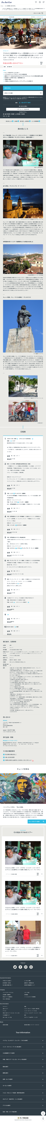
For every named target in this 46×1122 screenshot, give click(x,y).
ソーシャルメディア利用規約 (30, 996)
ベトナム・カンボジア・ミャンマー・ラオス (33, 1013)
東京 (23, 103)
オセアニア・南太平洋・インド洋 (30, 1017)
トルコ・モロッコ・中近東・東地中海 (31, 1008)
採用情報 (26, 994)
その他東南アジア (6, 1015)
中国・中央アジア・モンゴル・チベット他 (11, 1013)
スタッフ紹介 (27, 992)
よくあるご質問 (27, 980)
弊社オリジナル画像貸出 (7, 996)
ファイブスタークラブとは (8, 992)
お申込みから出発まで (7, 980)
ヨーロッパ (5, 1006)
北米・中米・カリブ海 (7, 1017)
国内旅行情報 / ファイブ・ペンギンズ (31, 1024)
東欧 (25, 1006)
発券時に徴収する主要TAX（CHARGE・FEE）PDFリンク (18, 760)
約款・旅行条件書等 (9, 757)
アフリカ (4, 1010)
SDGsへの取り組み (6, 999)
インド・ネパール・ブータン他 (30, 1010)
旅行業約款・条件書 (7, 982)
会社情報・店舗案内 (7, 994)
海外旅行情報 (5, 1024)
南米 (25, 1015)
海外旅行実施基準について (29, 985)
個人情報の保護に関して (10, 754)
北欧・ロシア (5, 1008)
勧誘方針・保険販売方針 (29, 982)
